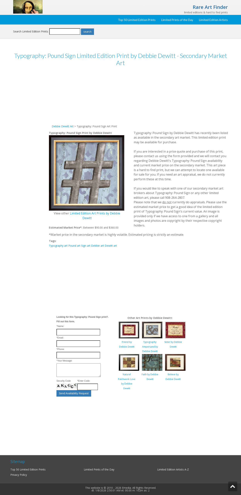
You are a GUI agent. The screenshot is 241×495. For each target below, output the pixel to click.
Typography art (58, 245)
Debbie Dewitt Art (63, 126)
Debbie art (97, 245)
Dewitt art (111, 245)
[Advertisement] (31, 127)
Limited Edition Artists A (171, 469)
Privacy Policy (18, 475)
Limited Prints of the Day (177, 19)
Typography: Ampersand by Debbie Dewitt (150, 346)
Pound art (74, 245)
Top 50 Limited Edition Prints (137, 19)
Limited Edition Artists (213, 19)
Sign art (85, 245)
